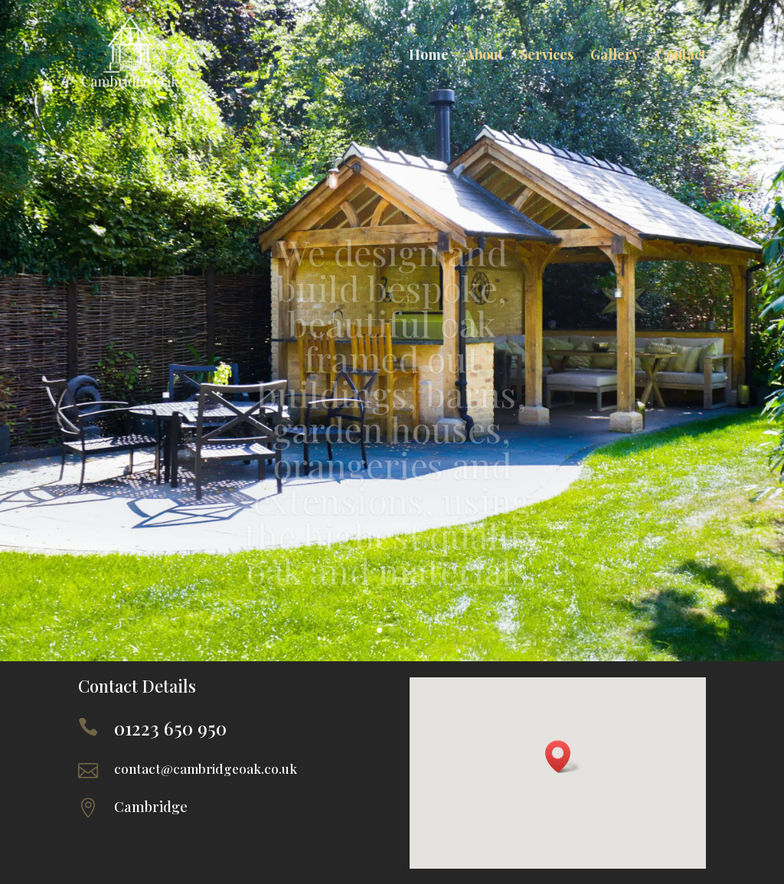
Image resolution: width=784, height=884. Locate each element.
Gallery (614, 54)
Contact (681, 54)
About (484, 54)
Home (429, 54)
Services (546, 54)
